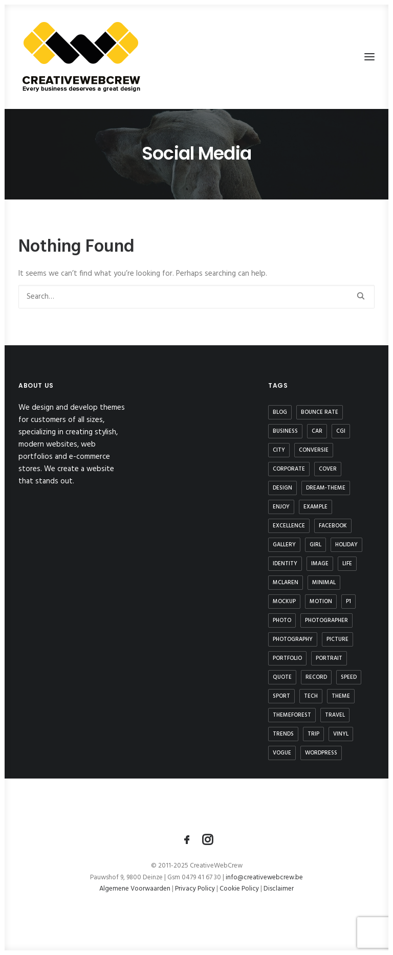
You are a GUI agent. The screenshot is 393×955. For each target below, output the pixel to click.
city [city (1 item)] (279, 450)
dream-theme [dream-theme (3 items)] (325, 488)
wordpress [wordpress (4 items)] (321, 753)
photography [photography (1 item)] (293, 639)
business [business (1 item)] (285, 431)
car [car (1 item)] (317, 431)
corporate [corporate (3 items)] (289, 469)
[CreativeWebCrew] (80, 56)
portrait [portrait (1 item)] (329, 658)
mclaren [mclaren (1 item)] (285, 582)
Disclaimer (279, 888)
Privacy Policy (195, 888)
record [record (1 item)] (316, 677)
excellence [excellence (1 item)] (289, 525)
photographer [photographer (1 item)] (326, 620)
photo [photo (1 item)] (282, 620)
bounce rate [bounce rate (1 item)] (319, 412)
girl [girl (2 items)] (315, 544)
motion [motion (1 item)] (321, 601)
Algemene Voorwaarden (135, 888)
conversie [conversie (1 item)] (314, 450)
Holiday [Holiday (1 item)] (346, 544)
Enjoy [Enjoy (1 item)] (281, 507)
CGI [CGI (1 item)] (340, 431)
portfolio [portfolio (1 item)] (287, 658)
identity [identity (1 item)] (285, 563)
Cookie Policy (239, 888)
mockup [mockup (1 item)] (284, 601)
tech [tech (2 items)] (311, 696)
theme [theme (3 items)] (341, 696)
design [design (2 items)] (282, 488)
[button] (369, 57)
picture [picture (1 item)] (337, 639)
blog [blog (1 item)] (280, 412)
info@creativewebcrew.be (264, 877)
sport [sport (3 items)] (281, 696)
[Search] (196, 296)
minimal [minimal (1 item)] (324, 582)
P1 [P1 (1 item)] (348, 601)
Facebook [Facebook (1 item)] (333, 525)
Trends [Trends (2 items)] (283, 734)
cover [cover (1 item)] (328, 469)
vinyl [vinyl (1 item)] (340, 734)
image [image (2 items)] (320, 563)
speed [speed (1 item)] (349, 677)
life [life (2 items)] (347, 563)
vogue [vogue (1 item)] (282, 753)
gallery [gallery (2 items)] (284, 544)
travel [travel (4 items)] (335, 715)
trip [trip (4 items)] (313, 734)
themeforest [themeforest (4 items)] (292, 715)
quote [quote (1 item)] (282, 677)
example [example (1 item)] (315, 507)
